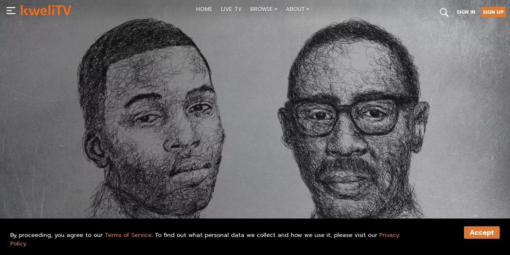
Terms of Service (128, 235)
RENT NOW (91, 197)
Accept (482, 232)
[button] (264, 10)
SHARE (162, 197)
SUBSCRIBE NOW (45, 197)
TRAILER (128, 197)
